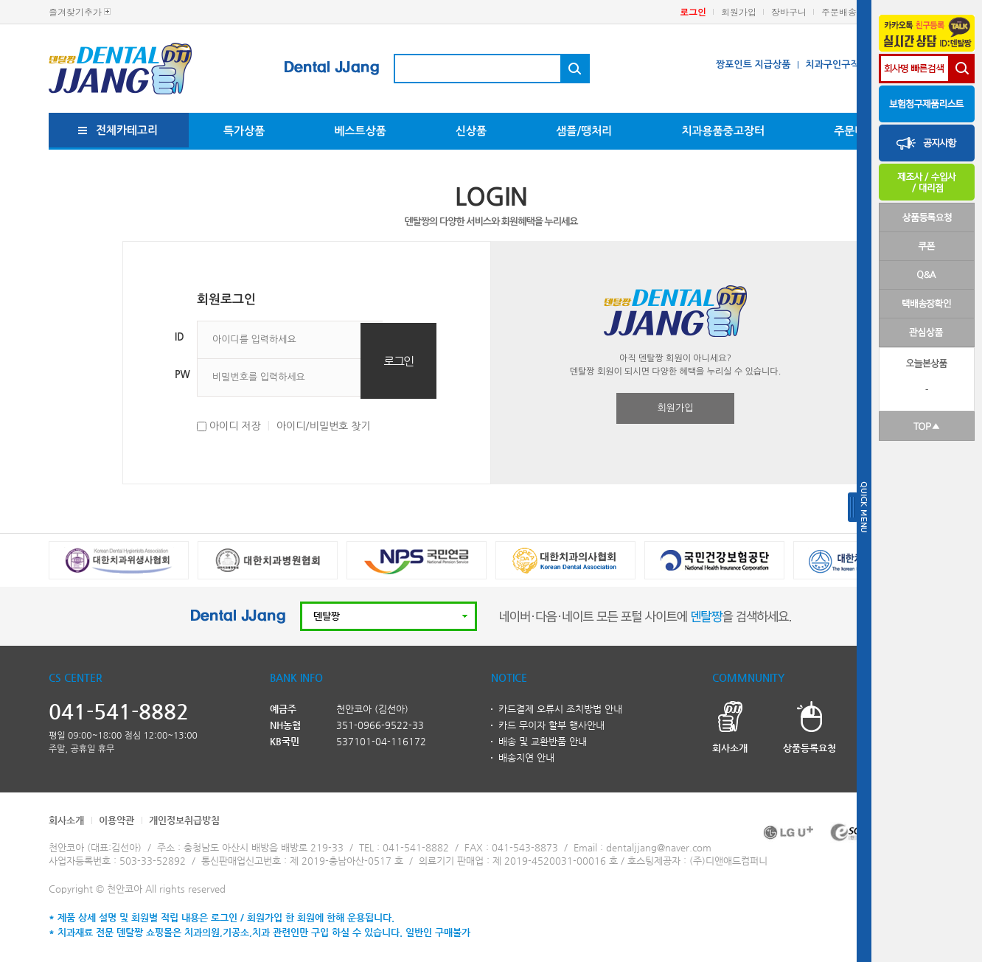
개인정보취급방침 (184, 820)
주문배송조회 (847, 11)
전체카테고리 (127, 130)
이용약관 (116, 820)
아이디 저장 (235, 426)
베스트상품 (360, 130)
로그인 (693, 11)
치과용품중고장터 (723, 130)
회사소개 (66, 820)
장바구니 (789, 11)
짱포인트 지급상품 (753, 64)
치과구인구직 (832, 64)
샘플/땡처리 (584, 130)
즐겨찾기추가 (75, 11)
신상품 (471, 130)
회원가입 (738, 11)
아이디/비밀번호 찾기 (323, 426)
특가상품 (244, 130)
